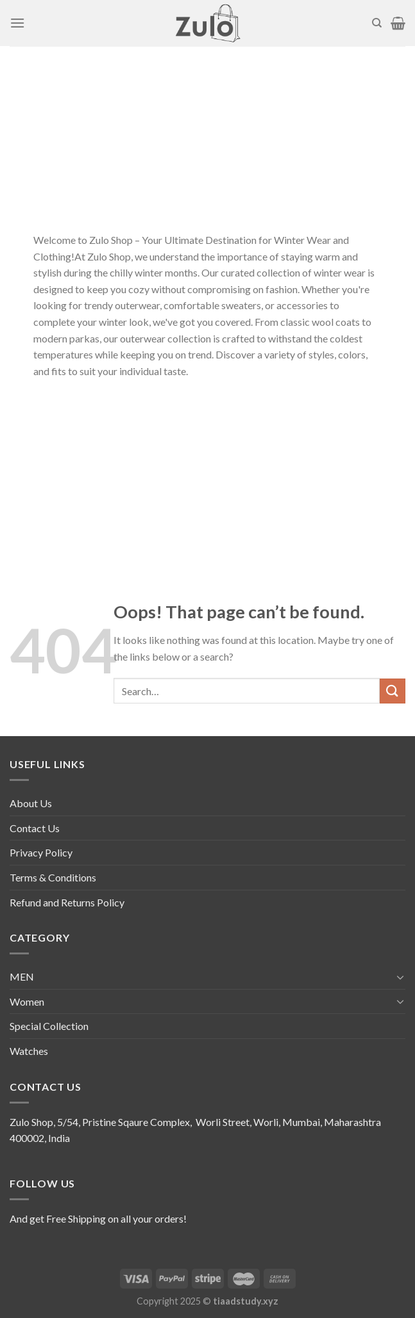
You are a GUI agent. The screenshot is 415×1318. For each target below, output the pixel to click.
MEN (22, 976)
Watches (29, 1051)
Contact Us (35, 828)
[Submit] (392, 691)
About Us (31, 803)
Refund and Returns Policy (67, 902)
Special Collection (49, 1026)
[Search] (377, 23)
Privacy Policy (41, 852)
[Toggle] (400, 976)
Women (27, 1001)
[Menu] (17, 22)
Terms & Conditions (53, 877)
